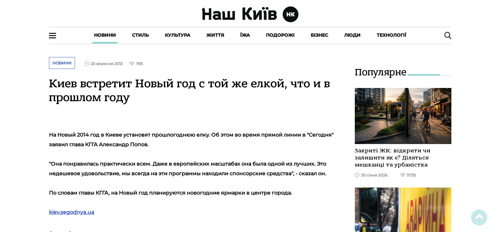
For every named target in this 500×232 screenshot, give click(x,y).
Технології (391, 35)
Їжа (245, 35)
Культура (177, 35)
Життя (215, 35)
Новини (105, 35)
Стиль (140, 35)
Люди (352, 35)
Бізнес (319, 35)
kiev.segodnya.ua (71, 212)
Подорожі (280, 35)
